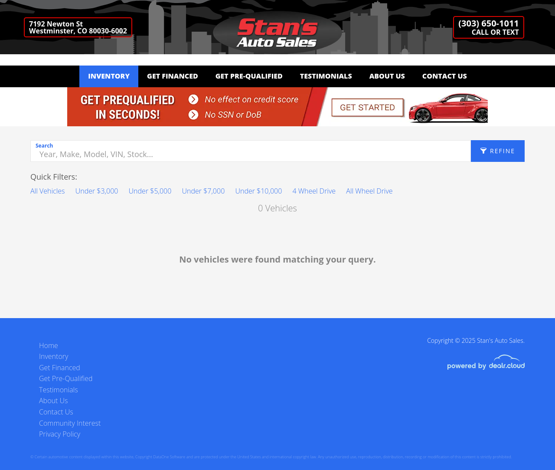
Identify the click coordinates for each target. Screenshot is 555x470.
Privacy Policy (59, 434)
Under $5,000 (150, 191)
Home (48, 345)
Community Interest (70, 423)
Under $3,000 (96, 191)
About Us (387, 76)
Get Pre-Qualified (249, 76)
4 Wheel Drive (314, 191)
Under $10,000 (258, 191)
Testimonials (326, 76)
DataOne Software (169, 457)
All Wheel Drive (369, 191)
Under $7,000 (203, 191)
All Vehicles (47, 191)
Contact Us (444, 76)
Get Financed (172, 76)
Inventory (109, 76)
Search (44, 145)
